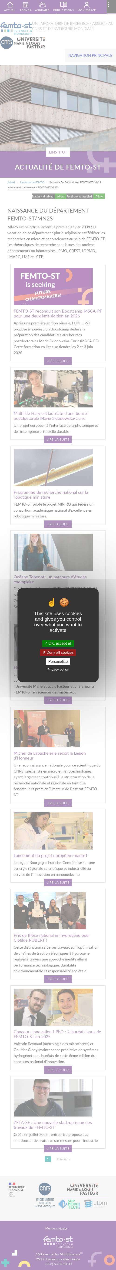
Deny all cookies (58, 653)
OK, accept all (58, 643)
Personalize (58, 662)
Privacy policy (58, 669)
